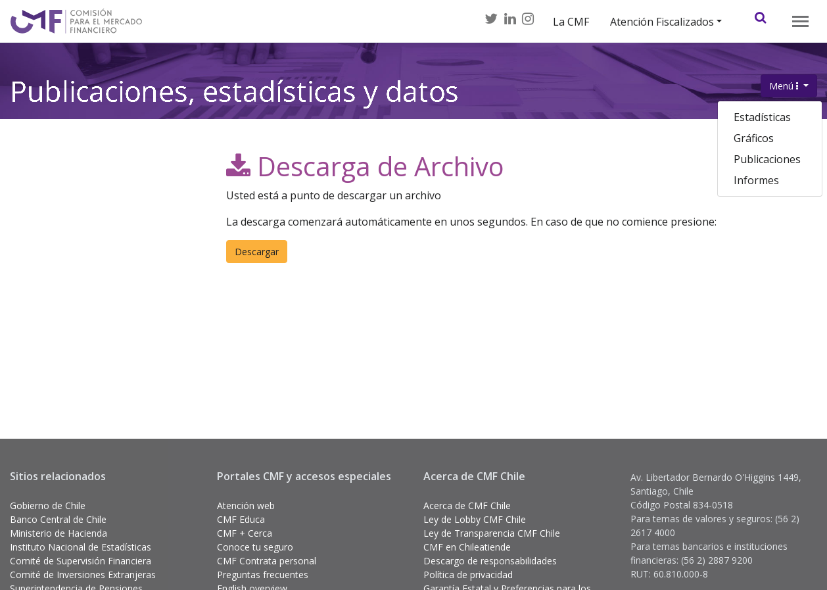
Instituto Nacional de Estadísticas (80, 547)
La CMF (571, 21)
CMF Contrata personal (266, 560)
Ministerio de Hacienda (58, 533)
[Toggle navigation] (800, 21)
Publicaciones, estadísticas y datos (234, 94)
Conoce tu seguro (255, 547)
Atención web (246, 505)
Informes (756, 180)
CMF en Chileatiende (467, 547)
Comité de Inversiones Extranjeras (83, 574)
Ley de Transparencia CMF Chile (491, 533)
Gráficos (754, 138)
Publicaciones (767, 159)
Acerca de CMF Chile (467, 505)
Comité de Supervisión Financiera (80, 560)
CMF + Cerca (244, 533)
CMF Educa (241, 519)
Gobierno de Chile (47, 505)
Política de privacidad (468, 574)
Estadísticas (762, 117)
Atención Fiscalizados (662, 21)
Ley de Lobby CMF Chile (474, 519)
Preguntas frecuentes (262, 574)
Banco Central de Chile (58, 519)
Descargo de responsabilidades (490, 560)
